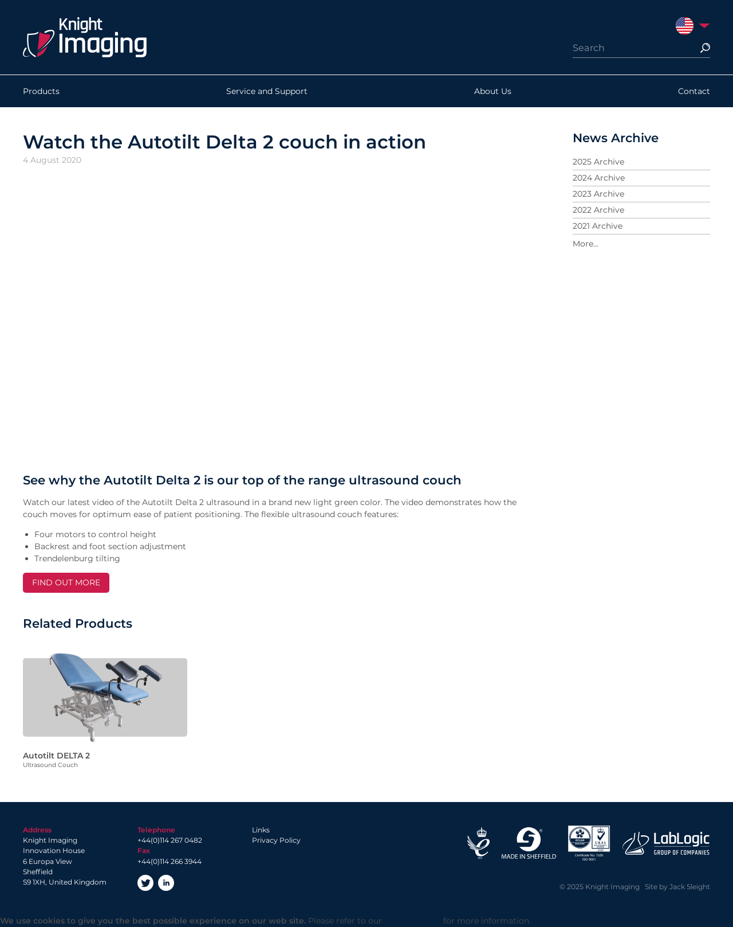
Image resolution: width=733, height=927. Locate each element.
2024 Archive (599, 178)
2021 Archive (597, 226)
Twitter (145, 883)
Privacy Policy (276, 840)
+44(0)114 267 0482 (169, 840)
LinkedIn (166, 883)
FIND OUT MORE (66, 582)
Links (261, 830)
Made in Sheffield (528, 843)
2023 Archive (598, 194)
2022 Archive (598, 210)
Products (41, 91)
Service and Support (267, 91)
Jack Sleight (689, 886)
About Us (492, 91)
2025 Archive (598, 162)
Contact (694, 91)
